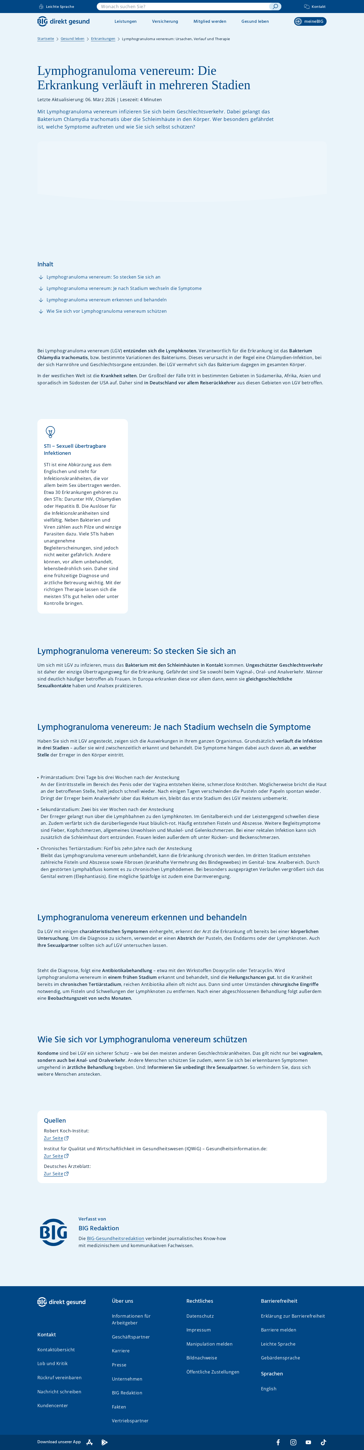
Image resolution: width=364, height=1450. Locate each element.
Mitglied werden (210, 21)
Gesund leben (255, 21)
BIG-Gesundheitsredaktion (115, 1238)
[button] (70, 1335)
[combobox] (183, 6)
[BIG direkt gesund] (63, 21)
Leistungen (126, 21)
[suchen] (275, 6)
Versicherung (165, 21)
